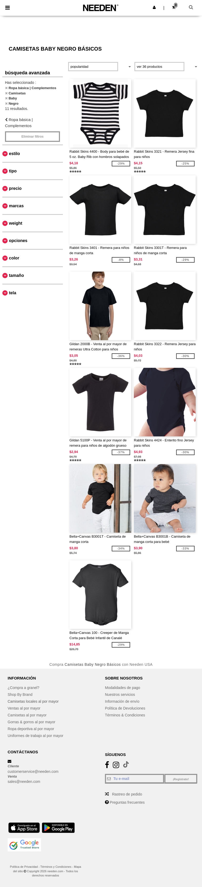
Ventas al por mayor (24, 708)
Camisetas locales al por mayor (33, 701)
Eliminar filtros (32, 136)
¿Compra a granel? (23, 688)
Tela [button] (12, 293)
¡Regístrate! (181, 779)
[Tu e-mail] (134, 778)
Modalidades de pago (122, 688)
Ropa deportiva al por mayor (31, 729)
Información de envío (122, 701)
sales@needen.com (24, 781)
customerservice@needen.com (33, 771)
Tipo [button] (13, 171)
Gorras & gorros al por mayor (31, 722)
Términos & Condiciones (125, 715)
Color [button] (14, 258)
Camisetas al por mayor (27, 715)
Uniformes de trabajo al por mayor (35, 736)
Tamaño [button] (16, 275)
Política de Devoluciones (125, 708)
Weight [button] (15, 223)
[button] (154, 7)
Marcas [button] (16, 206)
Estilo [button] (14, 153)
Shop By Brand (20, 694)
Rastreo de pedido (127, 794)
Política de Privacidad (24, 866)
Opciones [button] (18, 240)
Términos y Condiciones (55, 866)
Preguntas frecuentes (127, 802)
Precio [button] (15, 188)
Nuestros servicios (120, 694)
